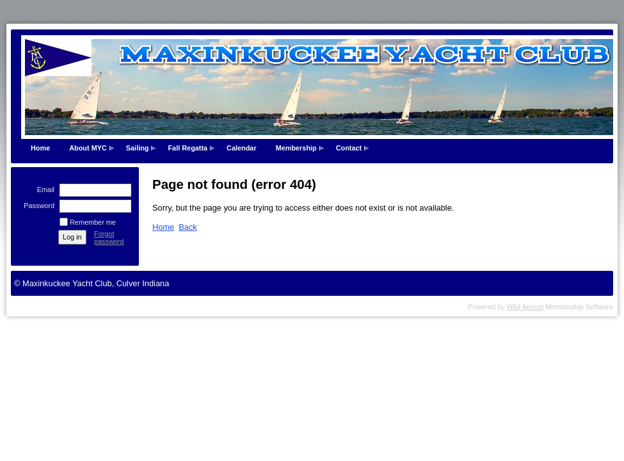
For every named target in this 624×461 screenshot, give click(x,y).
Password (36, 205)
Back (187, 227)
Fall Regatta (187, 148)
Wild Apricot (525, 307)
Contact (349, 148)
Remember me (93, 222)
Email (43, 189)
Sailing (137, 148)
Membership (296, 148)
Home (40, 148)
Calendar (242, 148)
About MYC (88, 148)
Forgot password (109, 237)
